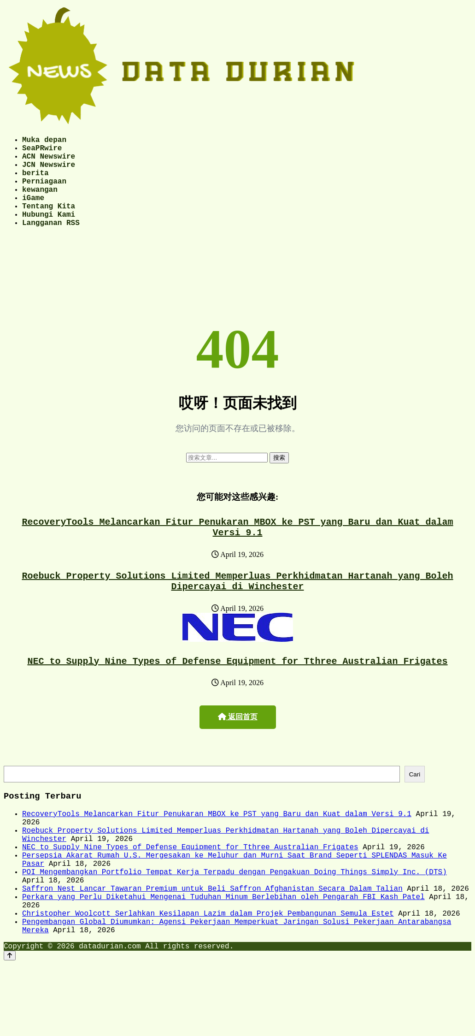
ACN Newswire (48, 161)
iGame (33, 212)
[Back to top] (10, 1017)
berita (35, 182)
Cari (414, 804)
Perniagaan (44, 192)
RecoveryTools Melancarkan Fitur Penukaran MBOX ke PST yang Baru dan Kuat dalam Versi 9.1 (237, 549)
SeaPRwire (42, 151)
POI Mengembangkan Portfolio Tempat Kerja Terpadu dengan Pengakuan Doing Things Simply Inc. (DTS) (234, 919)
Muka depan (44, 141)
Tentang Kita (48, 222)
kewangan (40, 202)
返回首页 (238, 746)
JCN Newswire (48, 171)
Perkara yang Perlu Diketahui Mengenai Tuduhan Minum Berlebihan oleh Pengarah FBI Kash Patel (223, 949)
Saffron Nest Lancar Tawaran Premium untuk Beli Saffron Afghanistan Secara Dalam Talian (212, 939)
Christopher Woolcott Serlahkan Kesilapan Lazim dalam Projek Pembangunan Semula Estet (207, 970)
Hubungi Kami (48, 232)
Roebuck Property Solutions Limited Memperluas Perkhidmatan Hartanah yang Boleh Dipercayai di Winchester (237, 607)
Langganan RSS (51, 242)
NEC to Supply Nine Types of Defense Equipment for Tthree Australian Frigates (238, 690)
